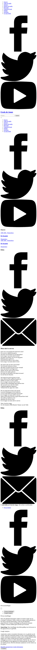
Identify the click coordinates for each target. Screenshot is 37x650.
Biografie (6, 7)
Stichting (6, 12)
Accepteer (3, 648)
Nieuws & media (8, 6)
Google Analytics (8, 613)
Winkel (5, 10)
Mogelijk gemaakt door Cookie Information (12, 647)
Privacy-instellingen (9, 611)
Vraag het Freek (8, 9)
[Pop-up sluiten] (1, 608)
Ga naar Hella (7, 13)
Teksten (6, 5)
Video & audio (7, 3)
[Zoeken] (17, 115)
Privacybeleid (7, 507)
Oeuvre (6, 2)
